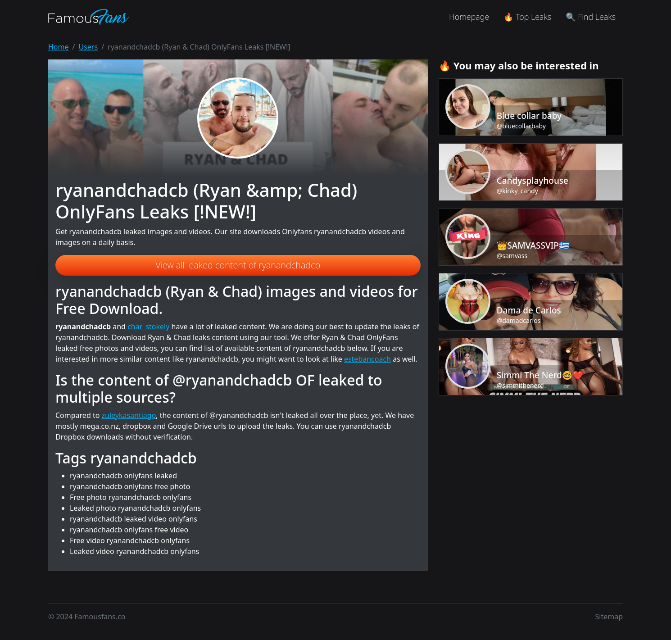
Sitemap (609, 617)
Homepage (469, 16)
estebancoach (367, 359)
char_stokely (148, 326)
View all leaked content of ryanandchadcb (237, 265)
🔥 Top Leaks (527, 16)
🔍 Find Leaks (591, 16)
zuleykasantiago (129, 415)
